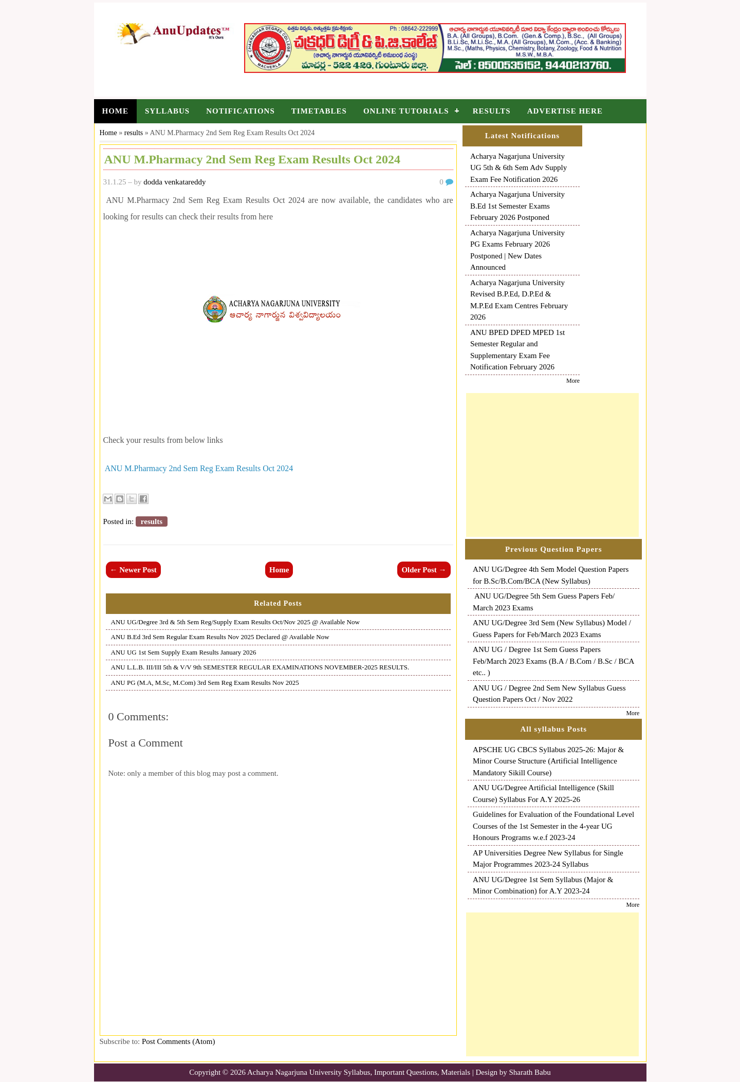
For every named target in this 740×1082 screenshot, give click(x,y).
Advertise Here (565, 111)
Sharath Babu (530, 1072)
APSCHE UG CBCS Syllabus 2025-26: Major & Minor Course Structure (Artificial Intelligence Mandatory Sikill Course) (548, 761)
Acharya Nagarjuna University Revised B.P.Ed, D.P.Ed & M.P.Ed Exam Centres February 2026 (519, 300)
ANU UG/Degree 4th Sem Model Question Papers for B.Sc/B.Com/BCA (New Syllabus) (550, 575)
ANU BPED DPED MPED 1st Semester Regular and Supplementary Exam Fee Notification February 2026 (517, 349)
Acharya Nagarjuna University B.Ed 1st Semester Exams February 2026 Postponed (517, 205)
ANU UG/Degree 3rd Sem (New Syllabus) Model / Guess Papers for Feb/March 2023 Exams (552, 629)
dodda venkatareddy (174, 182)
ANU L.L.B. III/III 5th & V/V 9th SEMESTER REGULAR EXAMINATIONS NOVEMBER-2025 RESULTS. (260, 667)
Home (115, 111)
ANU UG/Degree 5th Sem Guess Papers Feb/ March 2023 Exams (544, 602)
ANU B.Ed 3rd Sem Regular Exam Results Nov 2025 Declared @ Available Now (220, 637)
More (573, 380)
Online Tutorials (406, 111)
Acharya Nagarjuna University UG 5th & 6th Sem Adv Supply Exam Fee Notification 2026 (518, 167)
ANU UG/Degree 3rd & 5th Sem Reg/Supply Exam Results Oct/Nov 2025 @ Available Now (235, 622)
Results (492, 111)
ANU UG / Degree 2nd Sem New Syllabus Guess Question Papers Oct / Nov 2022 (549, 694)
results (133, 133)
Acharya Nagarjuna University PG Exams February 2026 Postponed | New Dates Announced (517, 250)
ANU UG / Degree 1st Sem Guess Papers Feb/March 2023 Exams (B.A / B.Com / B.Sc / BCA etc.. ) (553, 661)
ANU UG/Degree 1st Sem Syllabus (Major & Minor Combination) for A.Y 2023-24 (543, 885)
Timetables (319, 111)
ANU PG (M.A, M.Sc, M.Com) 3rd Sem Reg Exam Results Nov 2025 (205, 682)
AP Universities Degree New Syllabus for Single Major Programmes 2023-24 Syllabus (548, 859)
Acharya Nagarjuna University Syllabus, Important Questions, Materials (358, 1072)
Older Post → (423, 570)
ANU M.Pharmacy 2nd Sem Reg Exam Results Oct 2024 (199, 468)
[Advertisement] (552, 465)
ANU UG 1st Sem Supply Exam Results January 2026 (183, 652)
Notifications (240, 111)
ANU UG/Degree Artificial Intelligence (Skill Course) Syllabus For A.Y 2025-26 (543, 793)
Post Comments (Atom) (178, 1041)
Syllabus (167, 111)
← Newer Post (133, 570)
